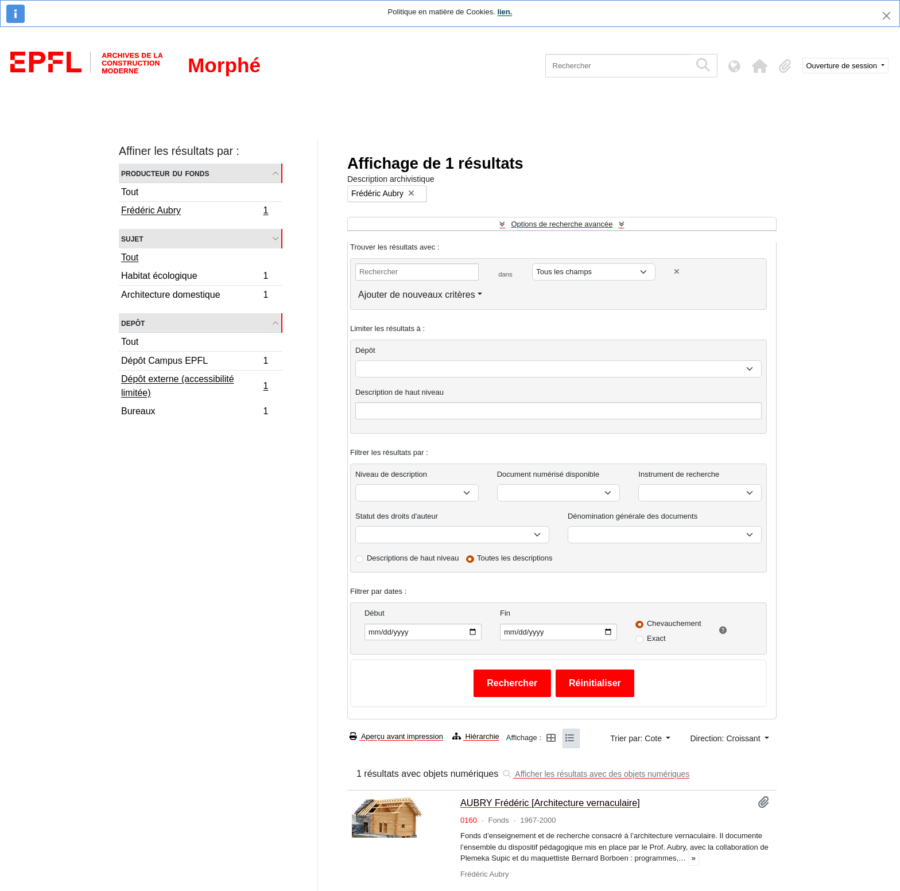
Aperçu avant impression (396, 736)
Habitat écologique (195, 277)
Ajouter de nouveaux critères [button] (416, 294)
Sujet (132, 238)
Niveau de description (391, 474)
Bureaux (195, 412)
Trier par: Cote (637, 738)
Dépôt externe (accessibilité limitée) (195, 386)
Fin (505, 613)
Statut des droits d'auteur (396, 516)
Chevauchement (674, 623)
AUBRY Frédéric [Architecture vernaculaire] (550, 802)
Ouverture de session (842, 65)
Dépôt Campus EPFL (195, 362)
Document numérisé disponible (548, 474)
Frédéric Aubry (195, 212)
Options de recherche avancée (561, 224)
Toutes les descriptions (515, 558)
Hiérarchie (475, 736)
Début (374, 613)
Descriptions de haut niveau (413, 558)
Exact (656, 638)
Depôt (133, 322)
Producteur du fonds (165, 173)
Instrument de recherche (678, 474)
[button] (760, 66)
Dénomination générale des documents (632, 516)
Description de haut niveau (399, 392)
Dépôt (365, 350)
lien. (504, 11)
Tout (129, 192)
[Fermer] (886, 16)
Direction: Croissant (726, 738)
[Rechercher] (617, 65)
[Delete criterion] (677, 271)
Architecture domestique (195, 296)
